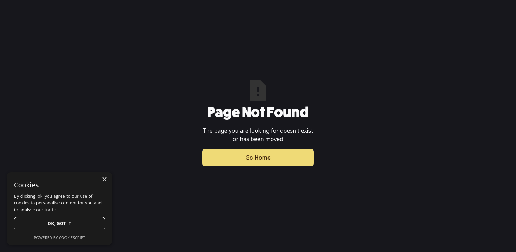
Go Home (258, 157)
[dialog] (59, 208)
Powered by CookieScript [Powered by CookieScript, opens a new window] (59, 237)
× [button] (104, 179)
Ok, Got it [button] (59, 223)
